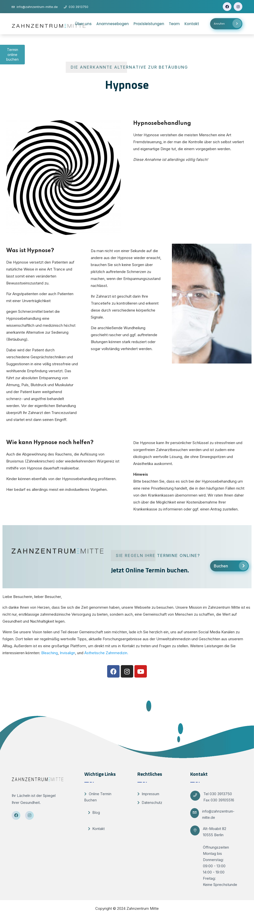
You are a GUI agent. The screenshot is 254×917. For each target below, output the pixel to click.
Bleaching (49, 652)
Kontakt (192, 23)
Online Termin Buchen (97, 797)
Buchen (231, 565)
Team (174, 23)
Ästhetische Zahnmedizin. (106, 652)
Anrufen (228, 23)
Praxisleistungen (148, 23)
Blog (94, 812)
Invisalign (67, 652)
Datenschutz (149, 802)
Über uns (83, 23)
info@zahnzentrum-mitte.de (218, 814)
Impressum (148, 794)
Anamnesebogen (112, 23)
